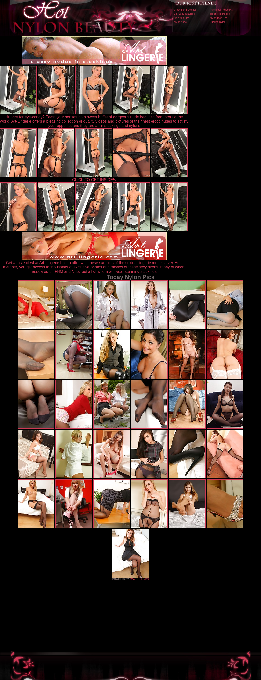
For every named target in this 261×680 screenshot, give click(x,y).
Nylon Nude (180, 22)
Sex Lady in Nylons (184, 14)
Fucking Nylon (217, 22)
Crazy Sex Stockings (185, 9)
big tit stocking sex (220, 14)
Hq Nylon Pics (181, 18)
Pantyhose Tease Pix (221, 9)
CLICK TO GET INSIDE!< (94, 180)
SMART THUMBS (139, 579)
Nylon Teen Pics (218, 18)
